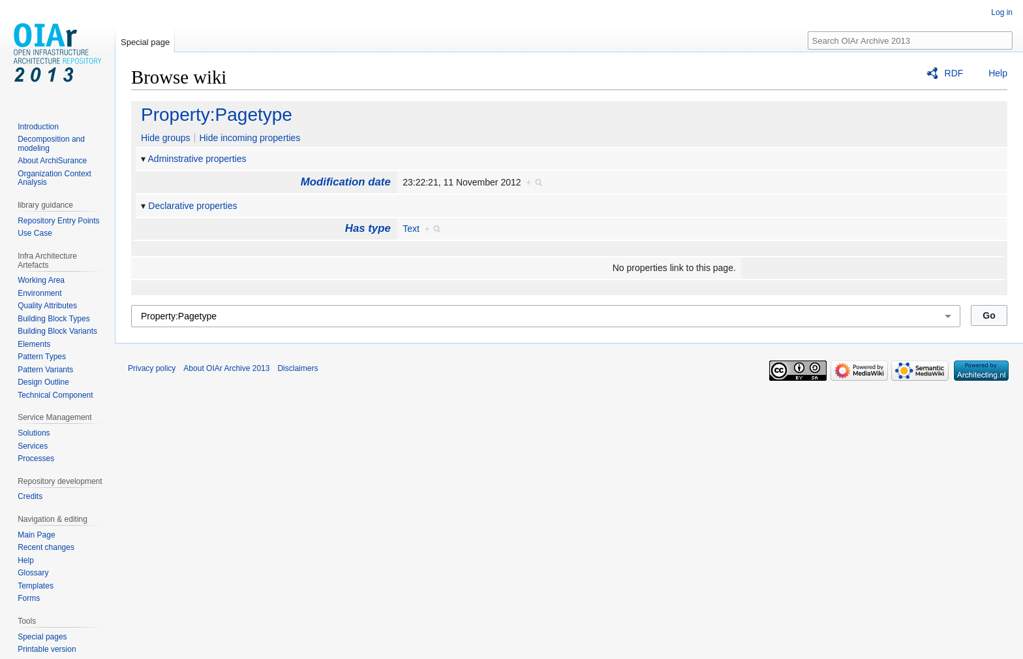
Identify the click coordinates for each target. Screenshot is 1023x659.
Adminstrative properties (197, 158)
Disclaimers (297, 368)
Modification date (346, 182)
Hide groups (166, 138)
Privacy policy (152, 368)
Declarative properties (192, 206)
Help (997, 73)
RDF (954, 73)
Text (411, 228)
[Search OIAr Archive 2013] (910, 40)
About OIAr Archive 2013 (226, 368)
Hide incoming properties (249, 138)
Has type (368, 228)
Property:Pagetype (216, 114)
